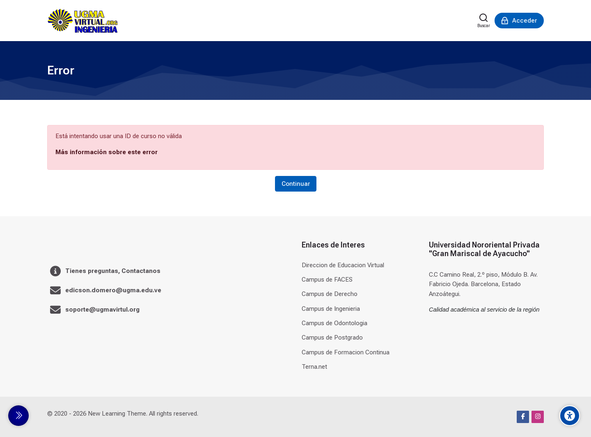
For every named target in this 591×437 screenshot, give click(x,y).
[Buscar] (483, 20)
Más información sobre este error (106, 152)
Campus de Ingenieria (331, 308)
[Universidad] (82, 20)
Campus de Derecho (329, 294)
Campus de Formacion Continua (345, 352)
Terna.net (314, 366)
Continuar (296, 183)
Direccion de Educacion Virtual (343, 265)
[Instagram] (537, 417)
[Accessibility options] (569, 415)
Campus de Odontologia (334, 323)
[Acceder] (519, 20)
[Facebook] (523, 417)
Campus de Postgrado (332, 337)
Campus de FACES (327, 279)
